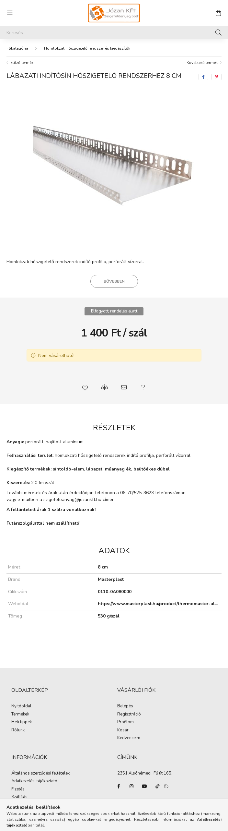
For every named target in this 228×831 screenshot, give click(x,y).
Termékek (20, 714)
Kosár (123, 730)
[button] (84, 387)
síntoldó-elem (68, 469)
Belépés (125, 706)
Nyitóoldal (21, 706)
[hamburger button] (9, 12)
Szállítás (19, 797)
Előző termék (21, 62)
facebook (118, 786)
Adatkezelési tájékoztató (34, 781)
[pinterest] (216, 77)
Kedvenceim (128, 738)
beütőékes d (146, 469)
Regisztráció (129, 714)
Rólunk (18, 730)
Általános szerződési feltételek (40, 773)
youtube (144, 786)
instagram (131, 786)
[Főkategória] (17, 48)
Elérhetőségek (24, 805)
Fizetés (18, 789)
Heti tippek (21, 722)
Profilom (125, 722)
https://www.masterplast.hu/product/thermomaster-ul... (158, 604)
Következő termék (202, 62)
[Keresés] (114, 32)
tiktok (157, 786)
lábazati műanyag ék (108, 469)
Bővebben (114, 281)
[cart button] (218, 12)
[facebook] (203, 77)
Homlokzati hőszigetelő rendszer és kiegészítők (87, 48)
